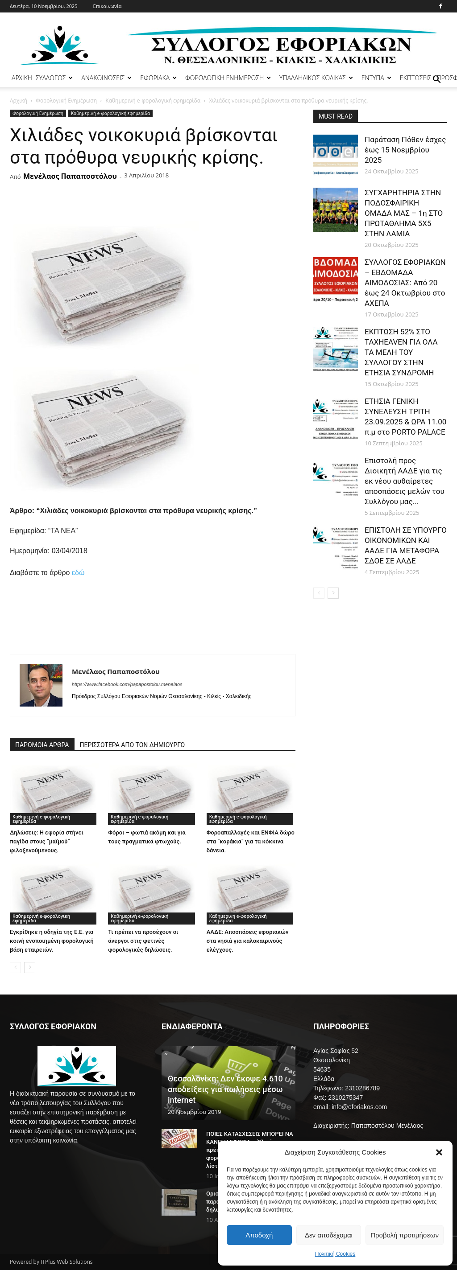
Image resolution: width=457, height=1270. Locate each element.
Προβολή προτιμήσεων (404, 1235)
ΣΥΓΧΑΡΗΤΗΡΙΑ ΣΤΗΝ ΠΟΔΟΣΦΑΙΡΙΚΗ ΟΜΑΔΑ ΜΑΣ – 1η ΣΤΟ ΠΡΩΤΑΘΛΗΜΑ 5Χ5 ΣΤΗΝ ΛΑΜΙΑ (404, 213)
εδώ (78, 572)
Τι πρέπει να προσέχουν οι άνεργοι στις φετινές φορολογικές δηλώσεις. (143, 941)
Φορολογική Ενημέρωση (66, 100)
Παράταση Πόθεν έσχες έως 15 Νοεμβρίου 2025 (405, 149)
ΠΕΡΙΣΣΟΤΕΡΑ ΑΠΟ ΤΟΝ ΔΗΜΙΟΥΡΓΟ (132, 744)
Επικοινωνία (107, 6)
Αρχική (18, 100)
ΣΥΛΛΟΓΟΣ (54, 78)
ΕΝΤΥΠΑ (376, 78)
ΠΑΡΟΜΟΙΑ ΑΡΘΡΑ (42, 744)
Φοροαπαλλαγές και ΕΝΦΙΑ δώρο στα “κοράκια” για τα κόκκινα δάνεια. (251, 841)
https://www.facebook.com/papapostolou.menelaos (127, 684)
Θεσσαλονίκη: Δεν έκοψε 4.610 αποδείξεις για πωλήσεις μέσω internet (225, 1089)
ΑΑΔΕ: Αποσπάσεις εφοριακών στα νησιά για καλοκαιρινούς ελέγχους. (248, 941)
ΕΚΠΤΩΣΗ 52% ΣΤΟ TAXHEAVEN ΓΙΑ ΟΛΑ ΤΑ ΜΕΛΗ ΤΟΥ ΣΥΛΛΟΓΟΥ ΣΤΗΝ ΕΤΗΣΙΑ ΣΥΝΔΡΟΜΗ (401, 352)
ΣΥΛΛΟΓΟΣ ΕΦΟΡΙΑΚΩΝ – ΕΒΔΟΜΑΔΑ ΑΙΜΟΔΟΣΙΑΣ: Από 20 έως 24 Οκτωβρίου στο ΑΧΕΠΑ (405, 283)
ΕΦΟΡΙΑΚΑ (158, 78)
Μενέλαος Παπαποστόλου (70, 176)
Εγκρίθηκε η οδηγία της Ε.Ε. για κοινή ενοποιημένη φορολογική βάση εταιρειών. (52, 941)
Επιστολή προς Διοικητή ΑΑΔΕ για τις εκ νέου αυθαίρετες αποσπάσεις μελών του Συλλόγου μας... (405, 481)
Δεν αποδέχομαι (329, 1235)
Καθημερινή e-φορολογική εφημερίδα (152, 100)
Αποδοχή (259, 1235)
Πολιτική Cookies (335, 1254)
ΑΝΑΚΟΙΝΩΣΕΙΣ (106, 78)
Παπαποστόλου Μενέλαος (387, 1125)
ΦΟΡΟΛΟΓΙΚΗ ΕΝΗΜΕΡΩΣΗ (228, 78)
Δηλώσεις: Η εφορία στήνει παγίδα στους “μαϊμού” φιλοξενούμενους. (46, 841)
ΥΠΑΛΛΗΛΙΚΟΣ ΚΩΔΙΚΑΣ (316, 78)
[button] (439, 1152)
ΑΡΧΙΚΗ (22, 78)
